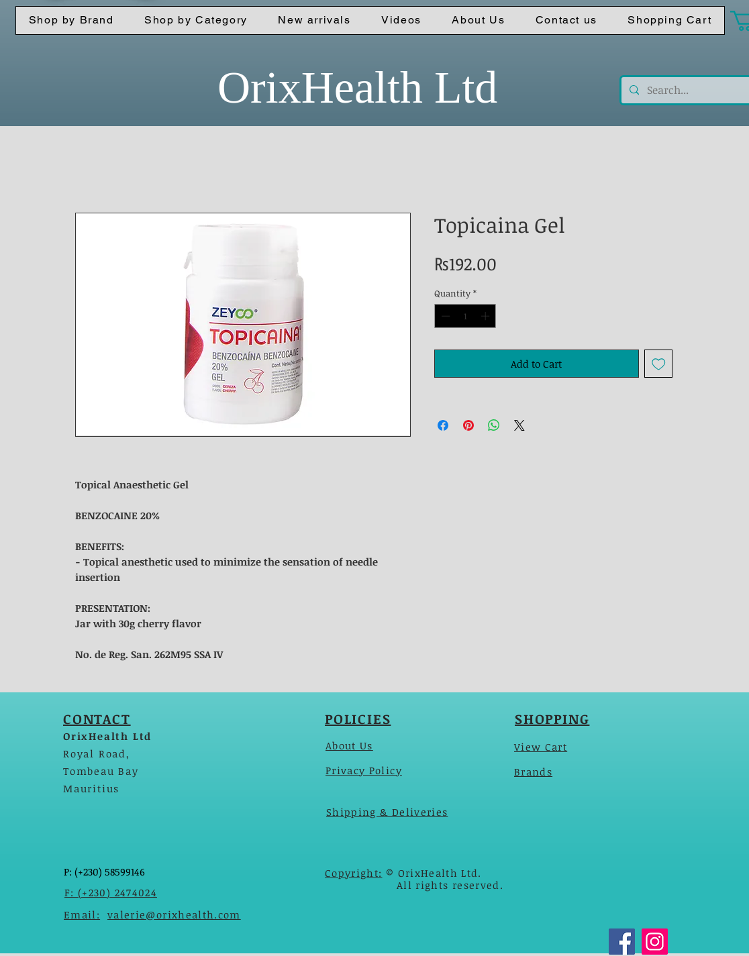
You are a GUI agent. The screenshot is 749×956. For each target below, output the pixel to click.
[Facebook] (622, 941)
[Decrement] (444, 316)
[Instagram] (655, 941)
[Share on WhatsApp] (494, 425)
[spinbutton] (465, 316)
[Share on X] (519, 425)
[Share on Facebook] (443, 425)
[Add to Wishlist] (658, 364)
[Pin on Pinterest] (468, 425)
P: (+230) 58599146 (104, 871)
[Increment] (487, 316)
